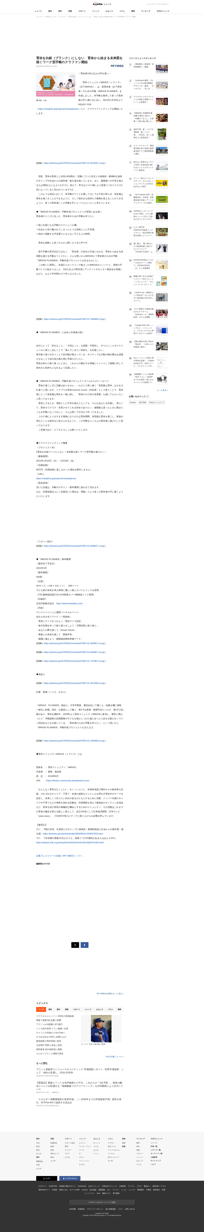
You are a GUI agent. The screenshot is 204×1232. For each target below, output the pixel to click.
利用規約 (81, 1209)
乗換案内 (140, 1190)
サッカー (68, 1150)
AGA (98, 1193)
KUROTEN (53, 1186)
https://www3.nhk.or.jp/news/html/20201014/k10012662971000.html (70, 842)
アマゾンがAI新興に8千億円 (49, 1024)
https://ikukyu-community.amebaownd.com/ (67, 780)
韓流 (52, 1157)
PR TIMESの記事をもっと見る (110, 994)
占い (109, 1190)
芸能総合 (53, 1143)
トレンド (95, 11)
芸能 (70, 11)
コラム (122, 11)
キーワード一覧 (156, 1154)
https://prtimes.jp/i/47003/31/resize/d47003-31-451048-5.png (74, 683)
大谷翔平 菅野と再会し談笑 (49, 1045)
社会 (38, 1143)
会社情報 (72, 1209)
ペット (95, 1154)
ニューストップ (153, 4)
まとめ (38, 1154)
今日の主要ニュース (115, 1057)
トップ (41, 1009)
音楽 (52, 1150)
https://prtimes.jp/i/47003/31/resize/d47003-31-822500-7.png (74, 163)
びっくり (96, 1143)
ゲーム (81, 1150)
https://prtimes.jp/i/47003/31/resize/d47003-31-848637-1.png (74, 546)
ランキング (145, 11)
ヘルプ (153, 1164)
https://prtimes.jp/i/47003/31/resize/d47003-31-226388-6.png (74, 741)
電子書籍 (116, 1193)
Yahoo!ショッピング (156, 402)
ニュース (38, 11)
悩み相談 (93, 1190)
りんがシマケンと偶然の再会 (49, 1053)
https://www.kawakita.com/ (69, 603)
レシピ (123, 1190)
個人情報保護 (111, 1209)
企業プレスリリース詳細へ (49, 856)
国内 (50, 11)
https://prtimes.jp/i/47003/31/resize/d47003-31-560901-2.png (74, 643)
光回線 (54, 1190)
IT (80, 1154)
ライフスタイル (114, 1150)
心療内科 (122, 1186)
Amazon (133, 402)
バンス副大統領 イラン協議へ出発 (52, 1028)
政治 (38, 1150)
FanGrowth (82, 1186)
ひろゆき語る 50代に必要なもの (51, 1037)
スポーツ (82, 11)
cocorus (85, 1190)
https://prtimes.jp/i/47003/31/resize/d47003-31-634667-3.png (74, 652)
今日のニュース (163, 11)
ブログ (139, 1186)
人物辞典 (154, 1157)
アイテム (131, 1186)
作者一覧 (154, 1146)
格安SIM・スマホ (159, 1186)
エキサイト (164, 4)
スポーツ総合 (70, 1143)
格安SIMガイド (44, 1190)
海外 (60, 11)
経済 (38, 1146)
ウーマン (116, 1190)
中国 (38, 1165)
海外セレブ (54, 1154)
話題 (123, 1146)
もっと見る (162, 390)
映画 (52, 1146)
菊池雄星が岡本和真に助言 (48, 1041)
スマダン (111, 1143)
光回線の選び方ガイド (67, 1186)
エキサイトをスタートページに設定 (102, 1202)
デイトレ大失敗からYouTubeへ (50, 1033)
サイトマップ (156, 1161)
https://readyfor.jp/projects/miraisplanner (58, 109)
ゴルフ (67, 1154)
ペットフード (90, 1193)
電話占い (147, 1186)
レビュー (82, 1143)
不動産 (148, 1190)
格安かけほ (63, 1190)
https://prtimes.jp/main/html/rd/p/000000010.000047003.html (73, 833)
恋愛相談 (101, 1190)
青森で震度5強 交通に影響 (48, 1020)
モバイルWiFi (75, 1190)
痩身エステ (106, 1193)
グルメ (81, 1157)
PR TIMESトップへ (72, 856)
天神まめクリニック (109, 1186)
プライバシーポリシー (95, 1209)
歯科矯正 (156, 1190)
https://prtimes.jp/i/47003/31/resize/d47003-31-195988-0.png (74, 319)
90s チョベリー (113, 1157)
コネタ (95, 1146)
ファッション (84, 1161)
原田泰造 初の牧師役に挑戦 (49, 1049)
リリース (154, 1143)
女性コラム (112, 1146)
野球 (66, 1146)
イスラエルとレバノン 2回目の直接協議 (55, 1016)
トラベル (111, 1154)
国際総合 (39, 1161)
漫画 (133, 11)
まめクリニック (94, 1186)
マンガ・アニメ (85, 1146)
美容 (163, 1190)
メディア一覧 (156, 1150)
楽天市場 (142, 402)
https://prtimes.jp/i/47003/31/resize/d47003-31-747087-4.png (74, 661)
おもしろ (109, 11)
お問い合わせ (130, 1209)
